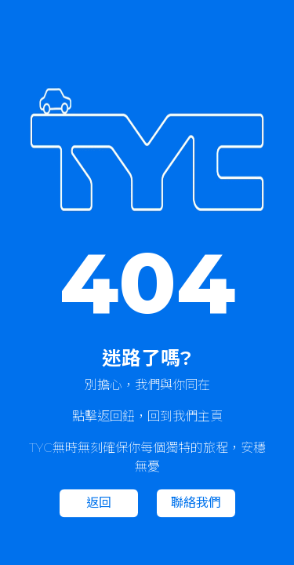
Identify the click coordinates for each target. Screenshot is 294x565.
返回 (98, 503)
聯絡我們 (196, 503)
